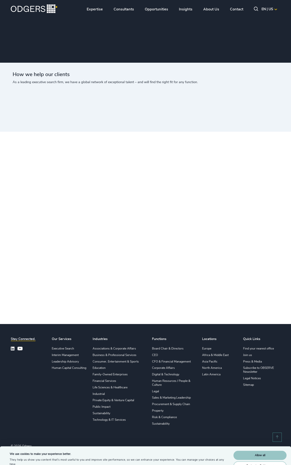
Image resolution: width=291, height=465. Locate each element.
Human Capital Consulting (69, 367)
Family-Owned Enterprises (110, 374)
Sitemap (248, 384)
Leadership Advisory (65, 361)
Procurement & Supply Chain (171, 404)
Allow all (260, 438)
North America (212, 367)
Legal (155, 391)
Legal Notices (252, 378)
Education (99, 367)
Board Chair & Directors (168, 348)
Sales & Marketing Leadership (171, 397)
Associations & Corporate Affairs (114, 348)
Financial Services (104, 380)
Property (158, 410)
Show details (18, 457)
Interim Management (65, 355)
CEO (155, 355)
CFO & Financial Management (171, 361)
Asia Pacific (210, 361)
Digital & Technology (165, 374)
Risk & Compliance (164, 417)
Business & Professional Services (114, 355)
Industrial (99, 393)
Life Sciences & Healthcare (110, 387)
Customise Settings (260, 449)
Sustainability (101, 413)
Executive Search (63, 348)
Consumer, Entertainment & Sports (116, 361)
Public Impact (101, 406)
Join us (247, 355)
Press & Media (252, 361)
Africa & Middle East (215, 355)
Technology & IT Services (109, 419)
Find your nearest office (258, 348)
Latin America (211, 374)
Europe (206, 348)
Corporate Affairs (163, 367)
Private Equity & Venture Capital (113, 400)
